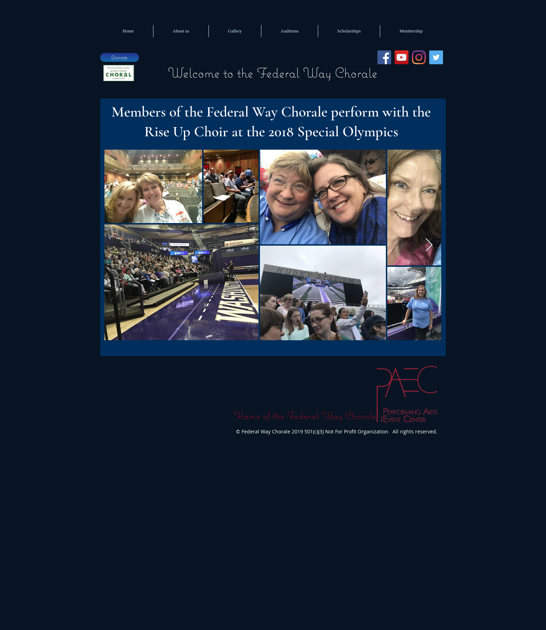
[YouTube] (401, 57)
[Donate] (119, 57)
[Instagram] (419, 57)
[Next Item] (429, 245)
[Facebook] (384, 57)
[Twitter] (436, 57)
